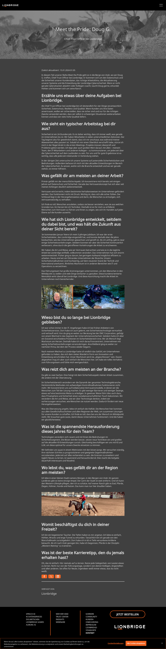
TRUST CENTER (62, 616)
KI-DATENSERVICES (34, 616)
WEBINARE (60, 622)
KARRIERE (90, 614)
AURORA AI (31, 625)
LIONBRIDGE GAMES (35, 622)
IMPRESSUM (91, 625)
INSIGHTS (60, 619)
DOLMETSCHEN (32, 619)
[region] (83, 643)
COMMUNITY (91, 616)
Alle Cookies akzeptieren (136, 643)
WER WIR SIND (62, 614)
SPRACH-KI (30, 614)
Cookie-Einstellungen (116, 643)
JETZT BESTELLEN (127, 614)
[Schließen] (162, 643)
